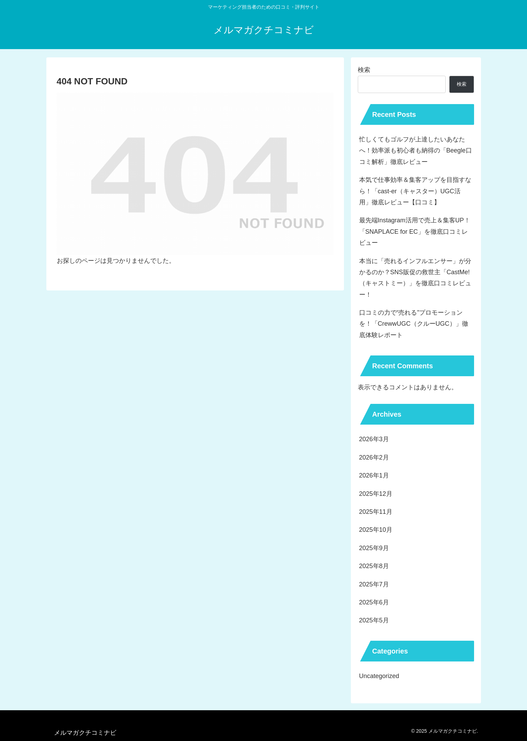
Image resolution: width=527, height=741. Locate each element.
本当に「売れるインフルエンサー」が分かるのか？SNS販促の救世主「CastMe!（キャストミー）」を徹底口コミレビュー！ (415, 278)
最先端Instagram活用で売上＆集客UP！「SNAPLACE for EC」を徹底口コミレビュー (414, 231)
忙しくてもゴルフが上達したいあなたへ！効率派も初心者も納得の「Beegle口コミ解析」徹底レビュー (415, 150)
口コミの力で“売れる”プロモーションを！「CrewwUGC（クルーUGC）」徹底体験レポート (413, 324)
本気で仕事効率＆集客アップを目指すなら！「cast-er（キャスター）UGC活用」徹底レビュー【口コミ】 (415, 191)
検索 (364, 69)
